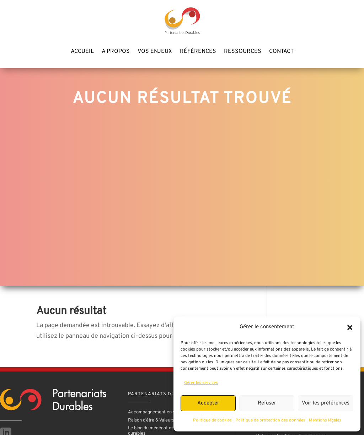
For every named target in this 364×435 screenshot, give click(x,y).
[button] (349, 327)
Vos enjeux (155, 52)
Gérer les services (201, 383)
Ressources (242, 52)
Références (198, 52)
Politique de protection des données (270, 420)
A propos (116, 52)
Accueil (82, 52)
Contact (281, 52)
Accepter (208, 403)
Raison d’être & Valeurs (151, 420)
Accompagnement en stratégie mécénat (169, 412)
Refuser (267, 403)
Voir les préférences (325, 403)
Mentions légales (325, 420)
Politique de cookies (212, 420)
